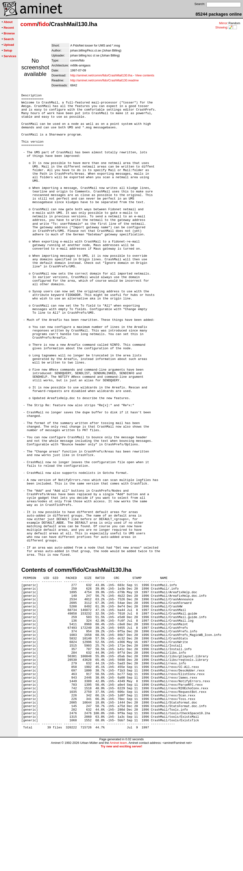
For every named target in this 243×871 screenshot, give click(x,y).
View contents (144, 75)
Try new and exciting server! (121, 869)
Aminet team (118, 865)
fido (44, 24)
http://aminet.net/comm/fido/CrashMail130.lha (101, 75)
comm (28, 24)
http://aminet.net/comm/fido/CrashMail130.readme (104, 80)
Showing (221, 27)
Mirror (223, 23)
